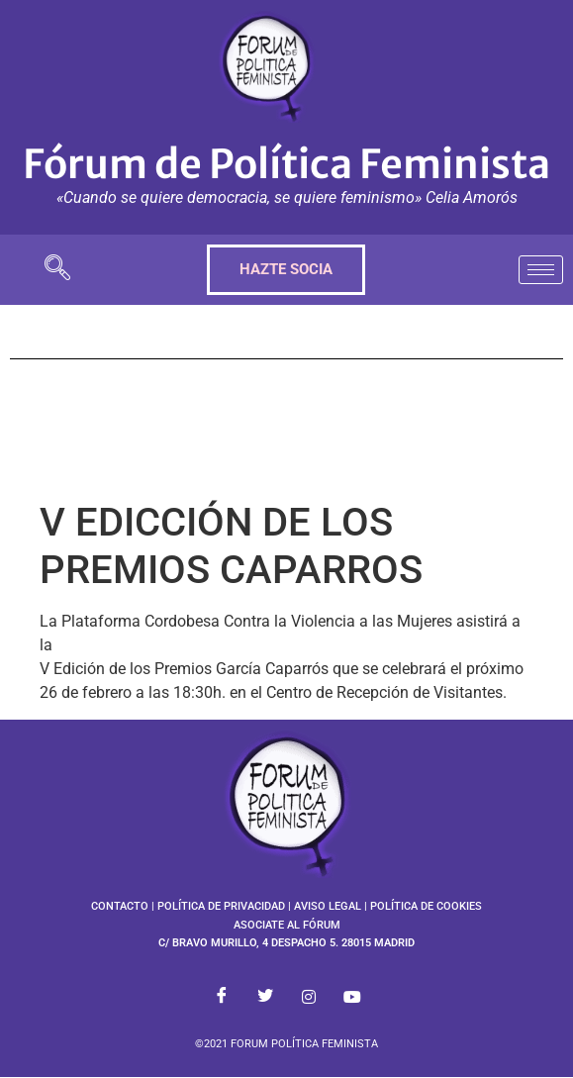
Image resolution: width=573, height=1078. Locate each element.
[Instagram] (309, 997)
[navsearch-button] (57, 269)
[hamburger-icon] (541, 269)
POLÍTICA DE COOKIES (426, 906)
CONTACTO (119, 906)
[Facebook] (222, 997)
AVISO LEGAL (327, 906)
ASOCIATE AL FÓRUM (287, 925)
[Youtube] (352, 997)
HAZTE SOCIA (286, 269)
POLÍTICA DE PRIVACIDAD (221, 906)
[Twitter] (265, 997)
